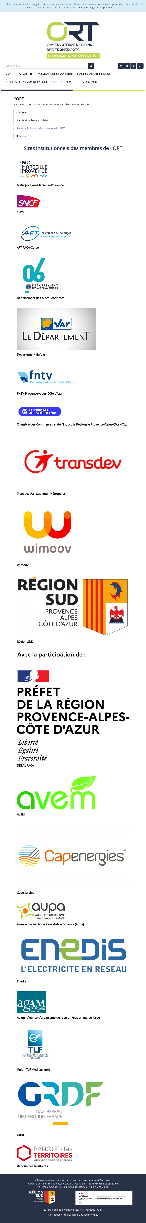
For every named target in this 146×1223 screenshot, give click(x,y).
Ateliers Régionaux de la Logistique (31, 82)
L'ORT (9, 73)
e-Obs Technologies (87, 1214)
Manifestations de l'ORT (93, 73)
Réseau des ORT (25, 136)
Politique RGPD (93, 1209)
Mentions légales (73, 1209)
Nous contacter (87, 82)
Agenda (66, 82)
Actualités (25, 73)
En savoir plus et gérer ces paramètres (94, 7)
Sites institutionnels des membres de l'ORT (40, 128)
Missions (21, 112)
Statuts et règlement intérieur (33, 120)
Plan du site (54, 1209)
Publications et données (54, 73)
